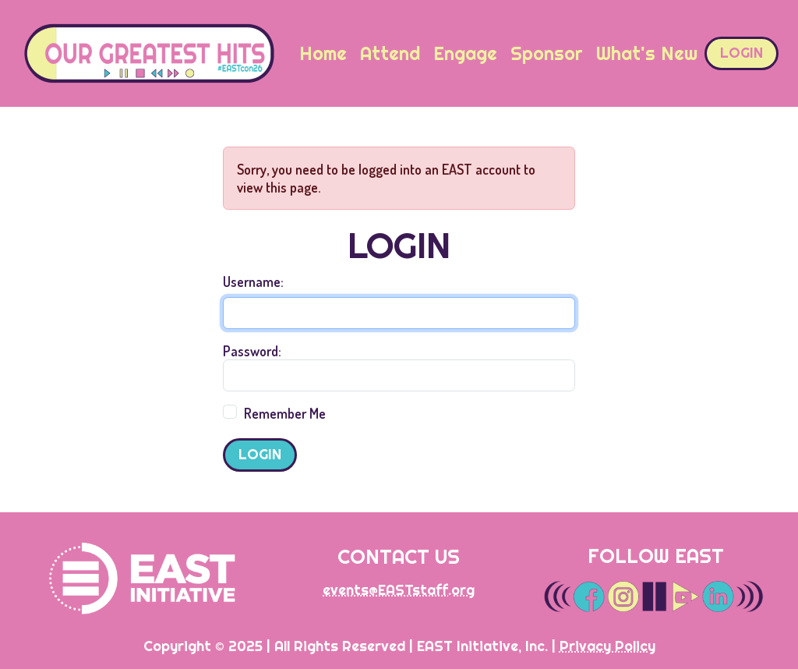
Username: (253, 281)
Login (741, 53)
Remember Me (285, 413)
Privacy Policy (607, 646)
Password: (252, 350)
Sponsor (546, 53)
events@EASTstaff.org (399, 590)
